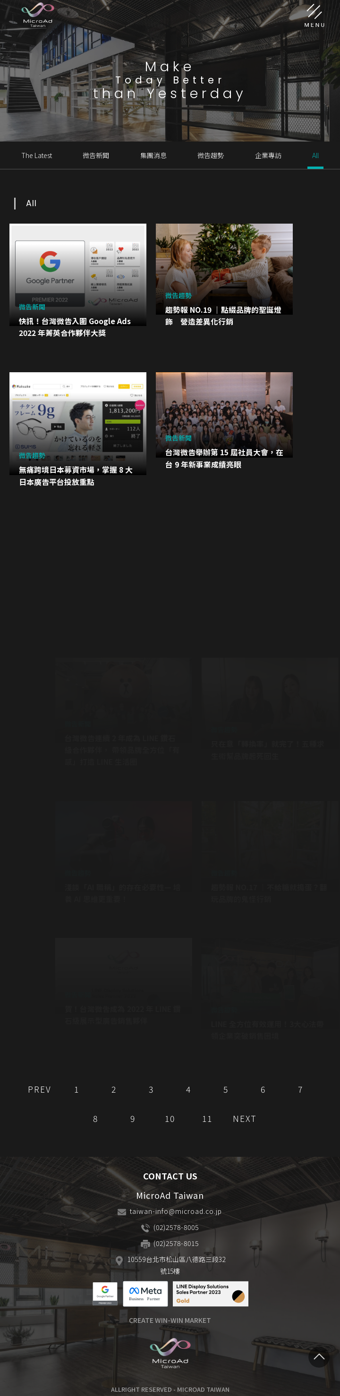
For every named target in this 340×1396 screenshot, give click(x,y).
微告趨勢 (210, 155)
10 (170, 1118)
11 (207, 1118)
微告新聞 (96, 155)
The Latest (36, 155)
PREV (39, 1089)
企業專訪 (268, 155)
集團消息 (153, 155)
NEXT (245, 1118)
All (315, 155)
